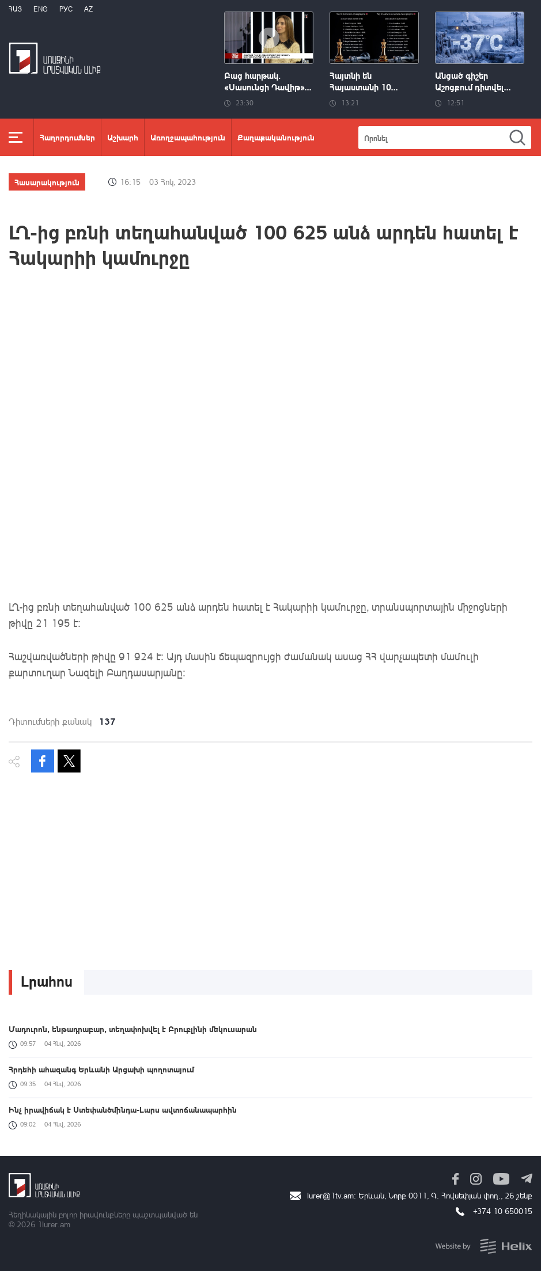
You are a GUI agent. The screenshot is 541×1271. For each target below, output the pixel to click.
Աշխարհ (122, 137)
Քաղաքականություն (276, 137)
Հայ (15, 9)
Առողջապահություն (187, 137)
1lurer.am (53, 1224)
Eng (40, 9)
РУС (66, 9)
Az (88, 9)
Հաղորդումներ (67, 137)
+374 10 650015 (502, 1211)
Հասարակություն (47, 182)
